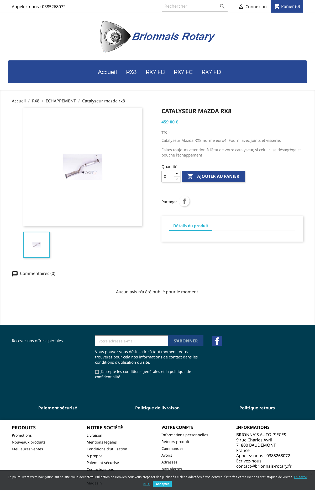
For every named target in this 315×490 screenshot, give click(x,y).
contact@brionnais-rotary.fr (264, 466)
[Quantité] (167, 176)
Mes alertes (171, 468)
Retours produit (175, 441)
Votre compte (177, 427)
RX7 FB (155, 72)
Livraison (94, 435)
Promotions (22, 435)
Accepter (162, 484)
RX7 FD (211, 72)
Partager (184, 201)
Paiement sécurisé (103, 462)
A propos (94, 455)
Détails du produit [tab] (190, 225)
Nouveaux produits (28, 442)
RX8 (131, 72)
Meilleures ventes (27, 448)
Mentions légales (102, 442)
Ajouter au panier (213, 176)
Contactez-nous (100, 469)
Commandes (172, 448)
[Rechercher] (195, 6)
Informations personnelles (184, 434)
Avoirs (166, 455)
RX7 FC (183, 72)
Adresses (169, 462)
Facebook (217, 341)
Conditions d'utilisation (107, 448)
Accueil (107, 72)
